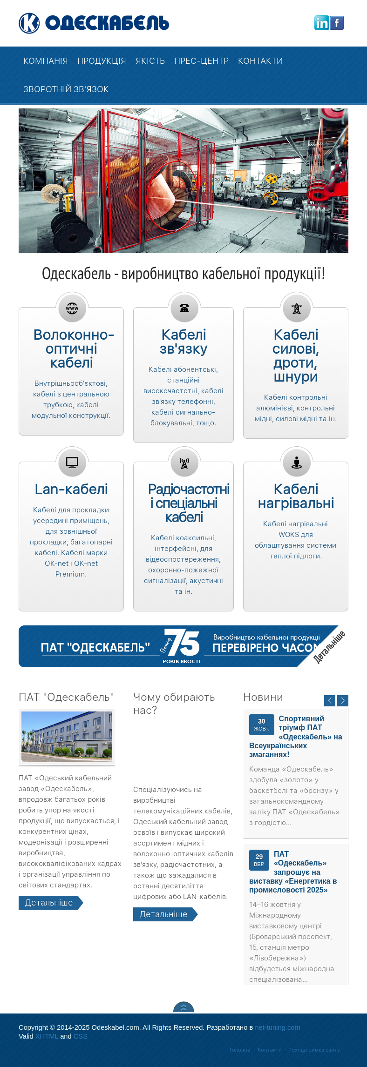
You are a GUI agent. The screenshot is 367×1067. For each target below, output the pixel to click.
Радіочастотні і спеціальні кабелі (188, 503)
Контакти (270, 1050)
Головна (240, 1050)
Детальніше (322, 641)
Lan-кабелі (71, 489)
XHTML (46, 1036)
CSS (81, 1036)
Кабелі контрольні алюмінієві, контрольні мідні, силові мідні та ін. (296, 408)
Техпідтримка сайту (314, 1050)
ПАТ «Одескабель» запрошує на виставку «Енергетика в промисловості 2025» (293, 872)
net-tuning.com (277, 1027)
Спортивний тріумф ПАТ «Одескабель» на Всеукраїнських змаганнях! (295, 736)
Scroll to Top (183, 1006)
